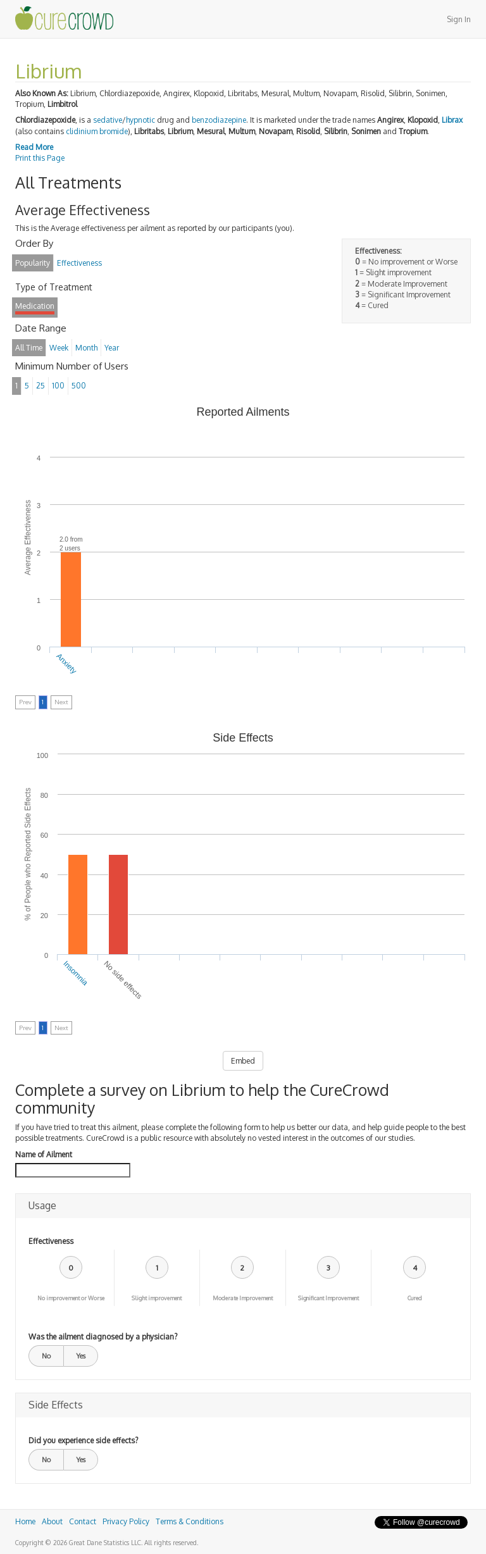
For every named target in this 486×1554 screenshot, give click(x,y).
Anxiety (66, 664)
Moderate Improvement (243, 1298)
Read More (34, 147)
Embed (243, 1061)
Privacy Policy (126, 1521)
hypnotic (140, 120)
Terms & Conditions (189, 1521)
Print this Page (40, 158)
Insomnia (75, 973)
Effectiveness (50, 1241)
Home (25, 1521)
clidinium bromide (97, 131)
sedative (107, 120)
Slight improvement (157, 1298)
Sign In (459, 19)
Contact (82, 1521)
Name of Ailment (43, 1154)
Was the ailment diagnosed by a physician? (102, 1336)
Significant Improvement (328, 1298)
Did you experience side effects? (83, 1440)
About (52, 1521)
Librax (452, 120)
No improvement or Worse (70, 1298)
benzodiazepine (219, 120)
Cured (415, 1298)
